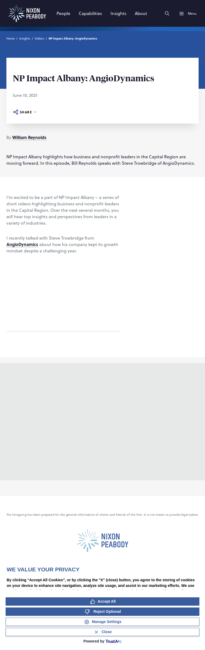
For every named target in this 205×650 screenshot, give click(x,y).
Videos (39, 38)
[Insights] (118, 13)
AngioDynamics (22, 244)
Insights (24, 38)
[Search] (167, 13)
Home (10, 38)
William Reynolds (29, 137)
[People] (63, 13)
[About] (141, 13)
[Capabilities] (90, 13)
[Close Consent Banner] (102, 632)
